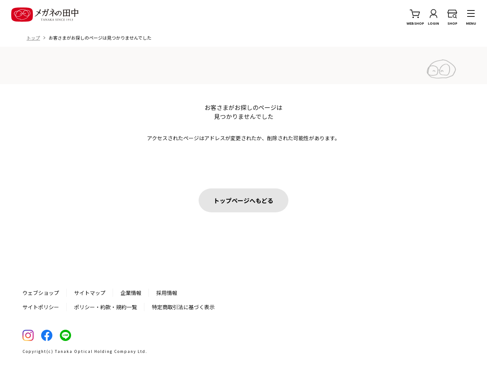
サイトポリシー (40, 307)
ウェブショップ (40, 292)
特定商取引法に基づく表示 (183, 307)
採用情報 (166, 292)
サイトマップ (89, 292)
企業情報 (130, 292)
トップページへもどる (243, 200)
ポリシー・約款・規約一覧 (105, 307)
